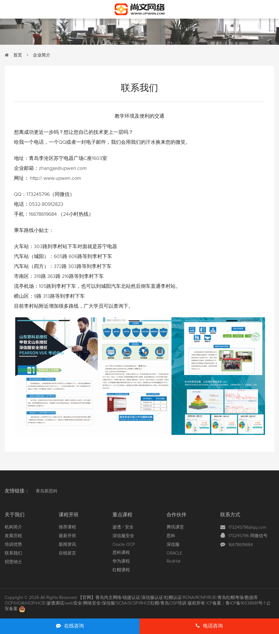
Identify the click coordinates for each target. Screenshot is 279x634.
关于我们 (15, 514)
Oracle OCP (123, 544)
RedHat (174, 561)
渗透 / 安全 (123, 527)
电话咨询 (209, 625)
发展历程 (13, 536)
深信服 (173, 544)
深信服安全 (123, 536)
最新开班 (67, 536)
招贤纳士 (13, 562)
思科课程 (121, 552)
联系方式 (230, 514)
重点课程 (122, 514)
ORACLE (174, 553)
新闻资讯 (67, 544)
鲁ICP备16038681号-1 (245, 603)
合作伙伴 (176, 514)
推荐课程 (67, 527)
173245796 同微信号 (248, 536)
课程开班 (69, 514)
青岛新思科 (46, 491)
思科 (171, 536)
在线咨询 (70, 625)
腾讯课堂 (175, 527)
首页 (17, 55)
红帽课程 (121, 570)
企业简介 (41, 55)
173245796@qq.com (247, 527)
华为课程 (121, 561)
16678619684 (240, 545)
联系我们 (13, 553)
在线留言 (67, 553)
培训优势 (13, 544)
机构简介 (13, 527)
